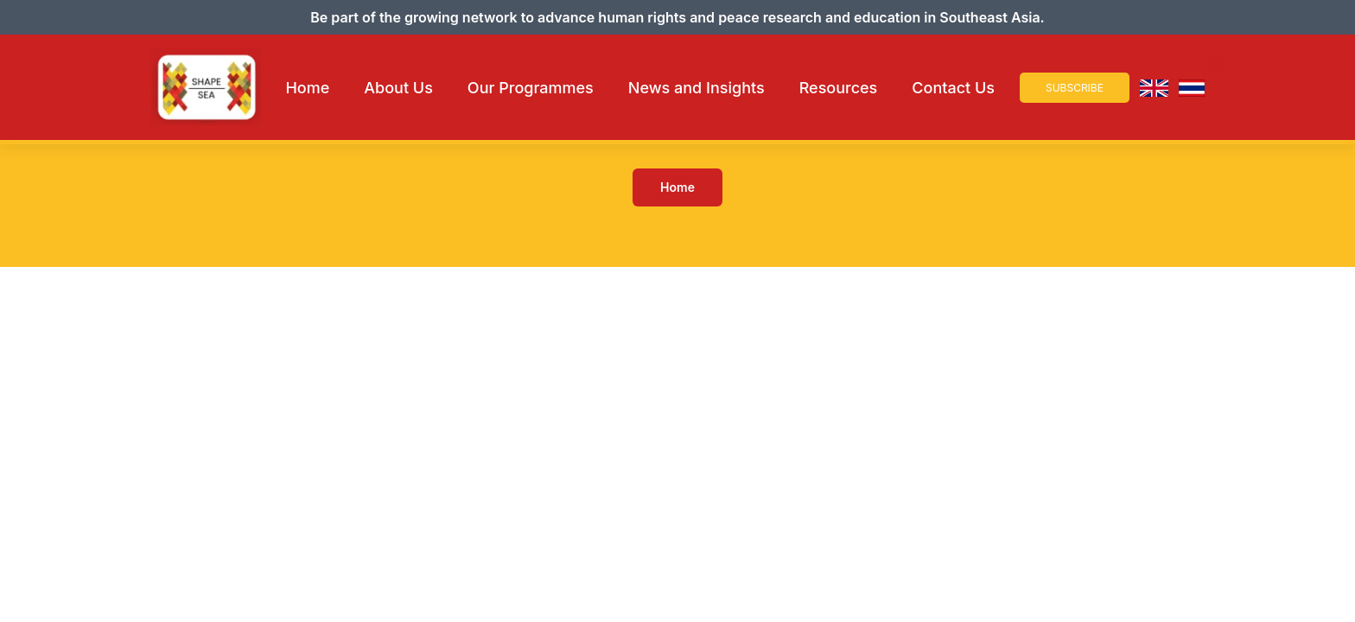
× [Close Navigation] (1216, 62)
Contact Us (953, 88)
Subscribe (1075, 87)
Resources (838, 88)
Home (307, 88)
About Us (398, 88)
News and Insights (696, 88)
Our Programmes (531, 88)
